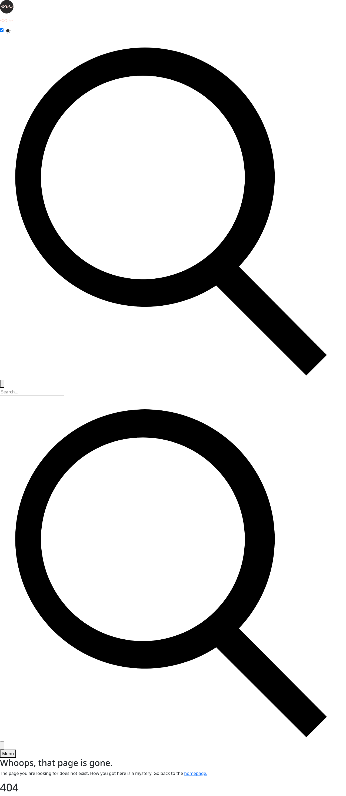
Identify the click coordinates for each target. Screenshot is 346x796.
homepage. (195, 773)
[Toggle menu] (8, 754)
